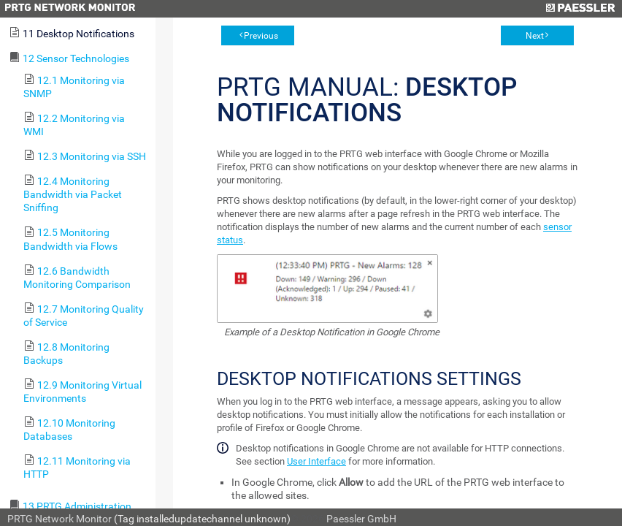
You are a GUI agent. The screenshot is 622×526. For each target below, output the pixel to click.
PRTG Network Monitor (59, 519)
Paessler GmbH (361, 519)
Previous (261, 36)
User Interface (316, 461)
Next (535, 36)
